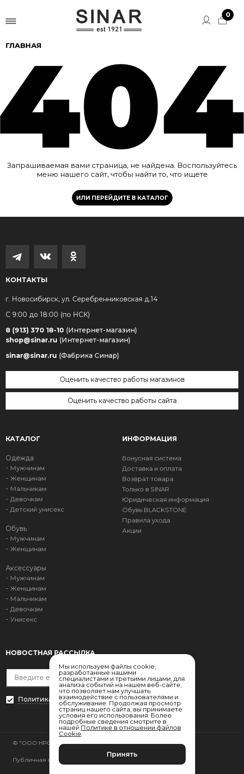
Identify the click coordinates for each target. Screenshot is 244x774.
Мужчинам (27, 468)
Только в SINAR (145, 489)
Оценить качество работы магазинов (122, 379)
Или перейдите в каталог (122, 197)
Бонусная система (151, 458)
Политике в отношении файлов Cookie (120, 730)
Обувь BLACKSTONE (154, 509)
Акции (132, 530)
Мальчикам (28, 488)
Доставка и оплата (152, 468)
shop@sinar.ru (68, 340)
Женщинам (28, 478)
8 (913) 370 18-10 (71, 330)
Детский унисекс (37, 509)
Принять (122, 754)
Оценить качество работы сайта (122, 400)
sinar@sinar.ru (62, 355)
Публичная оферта (42, 759)
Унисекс (23, 619)
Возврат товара (147, 478)
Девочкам (26, 499)
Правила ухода (146, 520)
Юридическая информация (165, 499)
